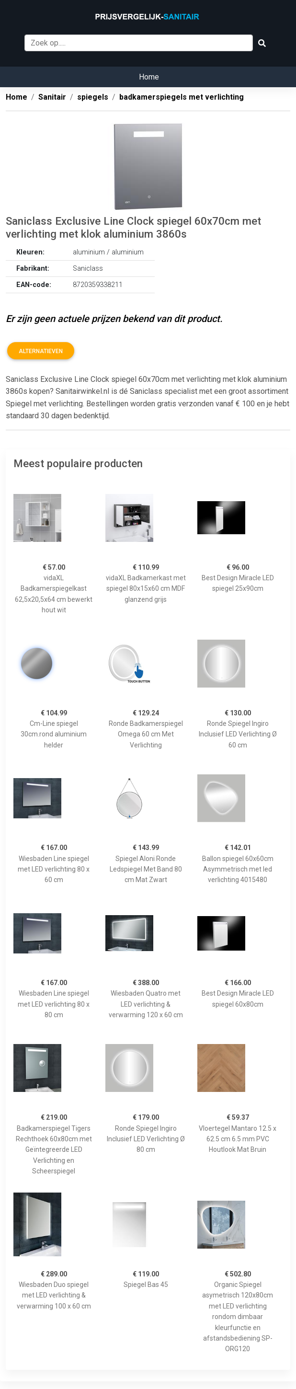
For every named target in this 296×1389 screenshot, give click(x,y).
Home (149, 76)
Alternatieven (41, 351)
